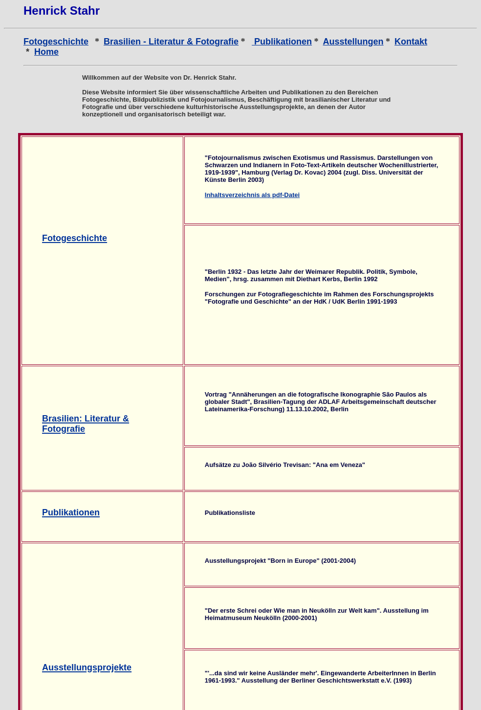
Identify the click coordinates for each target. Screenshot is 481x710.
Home (46, 52)
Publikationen (282, 41)
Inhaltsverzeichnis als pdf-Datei (252, 195)
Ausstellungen (353, 41)
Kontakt (410, 41)
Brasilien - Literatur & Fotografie (171, 41)
